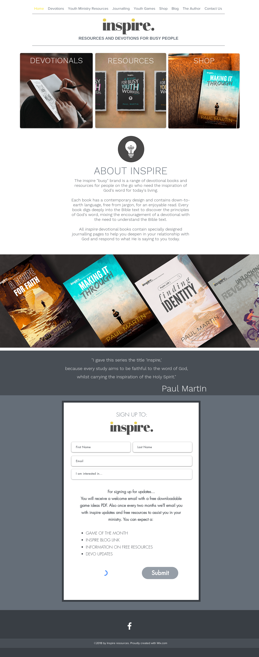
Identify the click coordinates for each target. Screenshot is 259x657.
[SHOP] (204, 60)
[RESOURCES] (130, 60)
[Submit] (160, 573)
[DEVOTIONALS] (56, 60)
